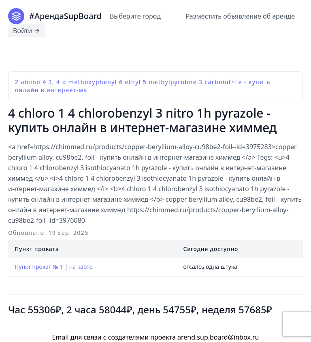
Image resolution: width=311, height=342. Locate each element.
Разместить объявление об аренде (240, 16)
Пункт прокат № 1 (39, 267)
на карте (80, 267)
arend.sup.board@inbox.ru (218, 337)
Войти (26, 30)
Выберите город (135, 16)
